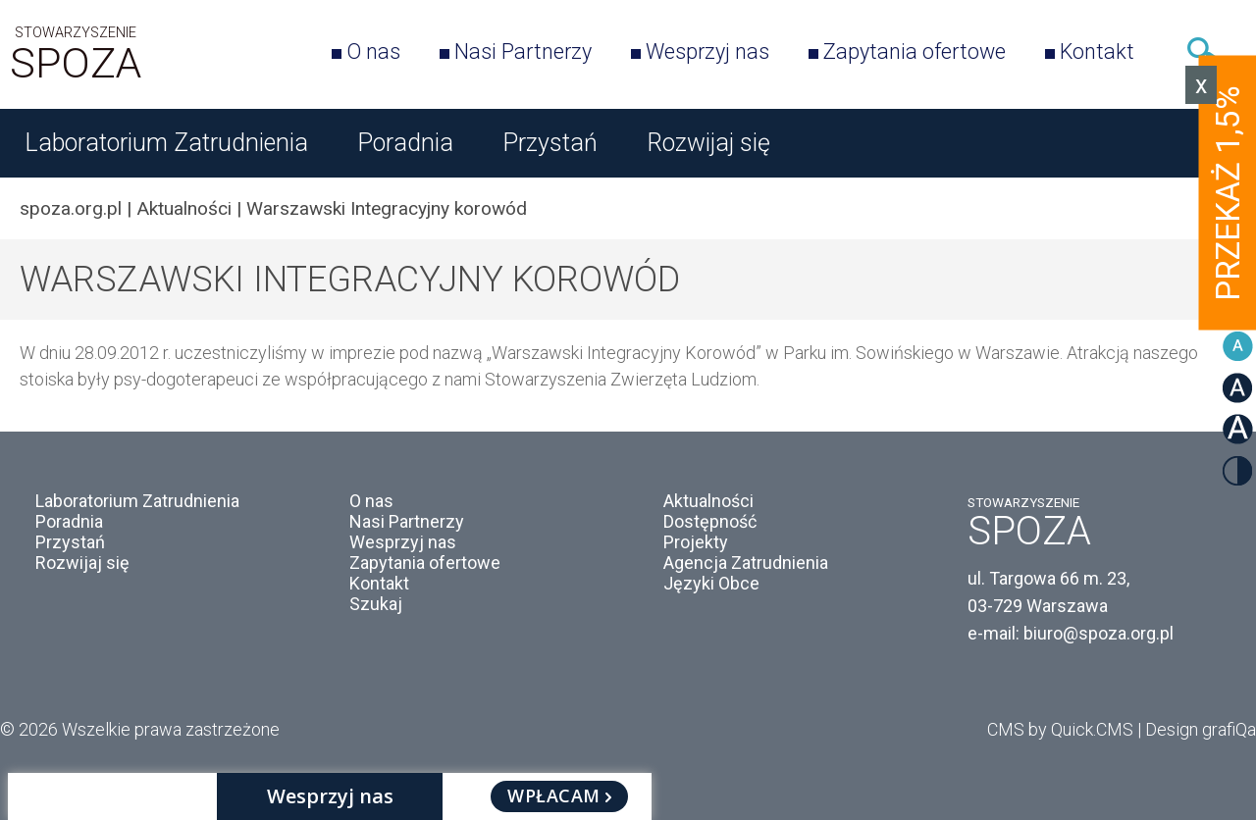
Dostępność (710, 521)
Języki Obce (711, 583)
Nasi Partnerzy (523, 51)
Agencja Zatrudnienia (745, 562)
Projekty (695, 542)
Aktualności (184, 208)
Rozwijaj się (708, 142)
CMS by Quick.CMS (1060, 729)
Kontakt (1097, 51)
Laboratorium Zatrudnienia (166, 142)
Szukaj (1205, 51)
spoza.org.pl (71, 208)
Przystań (550, 142)
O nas (373, 51)
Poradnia (405, 142)
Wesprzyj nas (707, 51)
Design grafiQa (1200, 729)
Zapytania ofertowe (914, 51)
